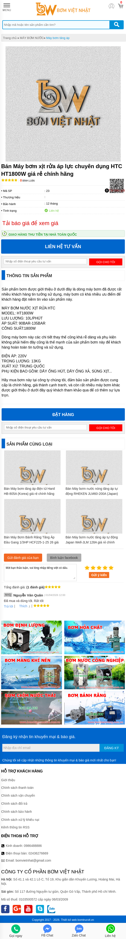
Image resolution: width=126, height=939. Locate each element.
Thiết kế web (69, 919)
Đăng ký (111, 748)
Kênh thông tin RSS (15, 827)
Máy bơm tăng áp (58, 38)
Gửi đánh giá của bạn (23, 558)
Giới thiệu (8, 780)
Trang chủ (10, 38)
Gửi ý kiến (99, 575)
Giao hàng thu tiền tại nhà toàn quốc (43, 234)
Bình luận (27, 180)
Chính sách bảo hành (16, 811)
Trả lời (8, 606)
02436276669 (38, 853)
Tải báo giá (115, 190)
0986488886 (33, 846)
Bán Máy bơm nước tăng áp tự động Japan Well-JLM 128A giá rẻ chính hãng (92, 542)
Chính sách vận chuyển (18, 795)
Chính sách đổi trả (14, 803)
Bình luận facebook (64, 558)
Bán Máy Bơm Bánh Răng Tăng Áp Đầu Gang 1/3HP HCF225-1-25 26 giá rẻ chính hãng (31, 542)
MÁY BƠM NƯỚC (32, 38)
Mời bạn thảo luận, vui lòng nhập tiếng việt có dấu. (40, 572)
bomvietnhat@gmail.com (33, 860)
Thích (21, 606)
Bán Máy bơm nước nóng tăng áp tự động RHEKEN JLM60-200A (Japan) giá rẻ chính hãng (92, 494)
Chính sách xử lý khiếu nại (20, 820)
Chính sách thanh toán (17, 787)
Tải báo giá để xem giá (30, 223)
